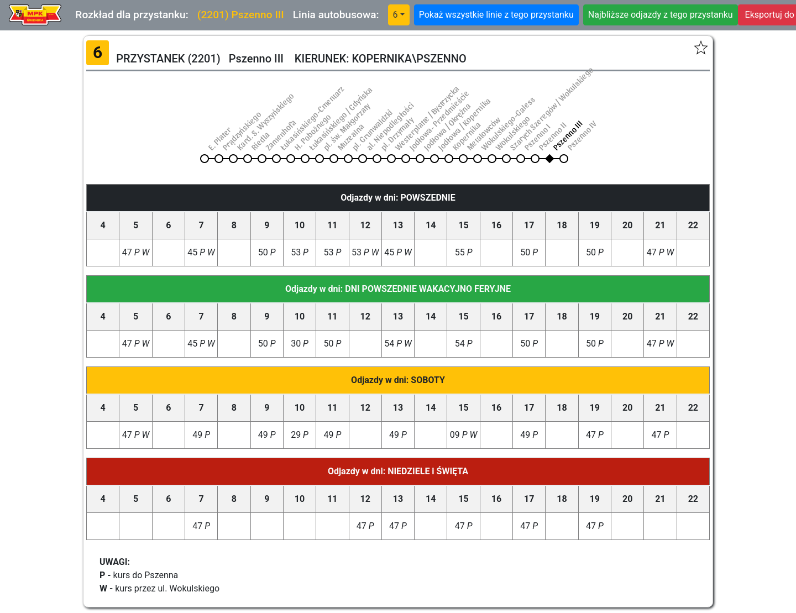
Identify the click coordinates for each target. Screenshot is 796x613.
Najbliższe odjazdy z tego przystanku (660, 14)
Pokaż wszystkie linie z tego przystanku (496, 14)
